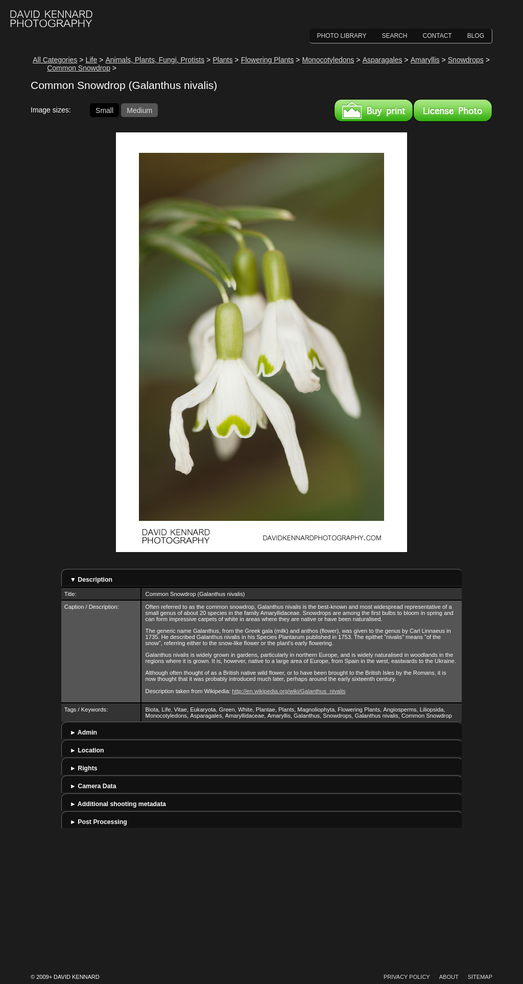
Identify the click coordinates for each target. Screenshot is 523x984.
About (449, 977)
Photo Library (342, 35)
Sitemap (480, 977)
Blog (475, 35)
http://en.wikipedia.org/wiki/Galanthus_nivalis (288, 691)
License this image (452, 110)
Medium (139, 110)
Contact (437, 35)
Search (395, 35)
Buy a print (373, 110)
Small (104, 110)
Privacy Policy (407, 977)
